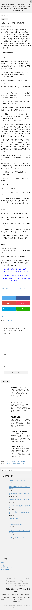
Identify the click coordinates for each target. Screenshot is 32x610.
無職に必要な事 (17, 583)
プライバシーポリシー (22, 580)
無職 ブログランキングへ (20, 288)
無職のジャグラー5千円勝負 (17, 480)
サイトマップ (12, 580)
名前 (6, 354)
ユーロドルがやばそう (18, 402)
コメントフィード (6, 568)
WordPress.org (5, 569)
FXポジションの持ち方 (18, 446)
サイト (5, 366)
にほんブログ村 (6, 288)
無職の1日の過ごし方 (15, 518)
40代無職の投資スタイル (18, 387)
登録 (2, 562)
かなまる (9, 320)
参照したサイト (21, 585)
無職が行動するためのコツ (13, 581)
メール (6, 360)
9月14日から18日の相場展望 (19, 432)
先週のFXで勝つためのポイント (15, 463)
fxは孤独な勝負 (15, 417)
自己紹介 (14, 585)
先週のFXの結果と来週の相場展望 (16, 461)
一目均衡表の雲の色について (18, 524)
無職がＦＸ (5, 316)
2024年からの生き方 (11, 578)
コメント (7, 333)
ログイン (4, 564)
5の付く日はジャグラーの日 (17, 537)
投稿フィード (5, 566)
